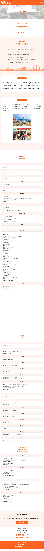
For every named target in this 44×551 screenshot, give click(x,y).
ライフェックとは (21, 23)
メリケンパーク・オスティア (9, 227)
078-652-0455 (23, 535)
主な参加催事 (21, 32)
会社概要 (21, 27)
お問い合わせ (22, 522)
